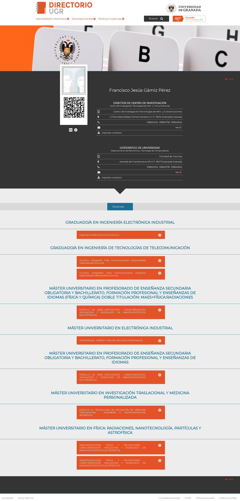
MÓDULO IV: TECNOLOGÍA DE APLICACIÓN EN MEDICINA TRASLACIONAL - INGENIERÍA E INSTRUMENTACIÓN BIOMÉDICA (113, 412)
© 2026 (188, 498)
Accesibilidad (7, 498)
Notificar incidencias (111, 18)
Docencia (118, 206)
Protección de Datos (228, 498)
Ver (178, 127)
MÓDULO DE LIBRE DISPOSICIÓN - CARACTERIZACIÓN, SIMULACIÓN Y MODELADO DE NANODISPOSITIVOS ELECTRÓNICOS (113, 312)
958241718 (164, 122)
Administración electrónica (52, 18)
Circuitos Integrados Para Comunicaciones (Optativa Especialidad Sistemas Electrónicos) (113, 274)
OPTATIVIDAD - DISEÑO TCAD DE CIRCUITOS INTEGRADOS (111, 340)
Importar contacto (112, 132)
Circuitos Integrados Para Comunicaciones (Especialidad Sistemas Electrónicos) (113, 261)
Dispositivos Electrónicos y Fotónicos (99, 234)
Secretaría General (84, 18)
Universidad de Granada (184, 7)
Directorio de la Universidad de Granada (64, 8)
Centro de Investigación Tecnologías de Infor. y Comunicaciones (140, 106)
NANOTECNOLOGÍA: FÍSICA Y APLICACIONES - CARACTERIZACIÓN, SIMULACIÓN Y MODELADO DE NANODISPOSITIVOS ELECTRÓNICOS (113, 448)
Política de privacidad (205, 498)
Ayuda (229, 79)
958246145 (176, 122)
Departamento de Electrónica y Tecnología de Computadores (140, 150)
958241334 (152, 122)
